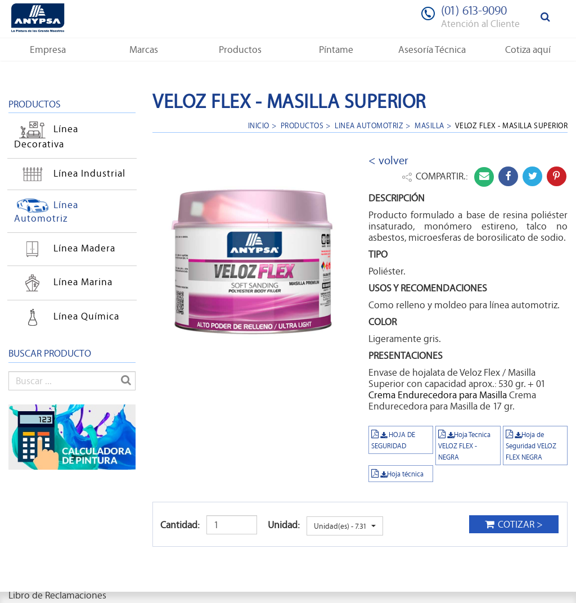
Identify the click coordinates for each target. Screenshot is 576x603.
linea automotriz (369, 125)
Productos (302, 125)
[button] (48, 49)
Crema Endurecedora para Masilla (437, 395)
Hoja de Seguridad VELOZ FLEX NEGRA (531, 445)
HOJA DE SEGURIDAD (393, 440)
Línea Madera (64, 249)
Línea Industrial (69, 173)
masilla (429, 125)
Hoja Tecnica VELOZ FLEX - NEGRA (464, 445)
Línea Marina (63, 282)
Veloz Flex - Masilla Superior (511, 125)
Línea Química (66, 317)
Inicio (258, 125)
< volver (388, 160)
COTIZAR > (514, 524)
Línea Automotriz (46, 211)
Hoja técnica (397, 473)
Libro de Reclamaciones (57, 595)
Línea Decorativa (46, 136)
